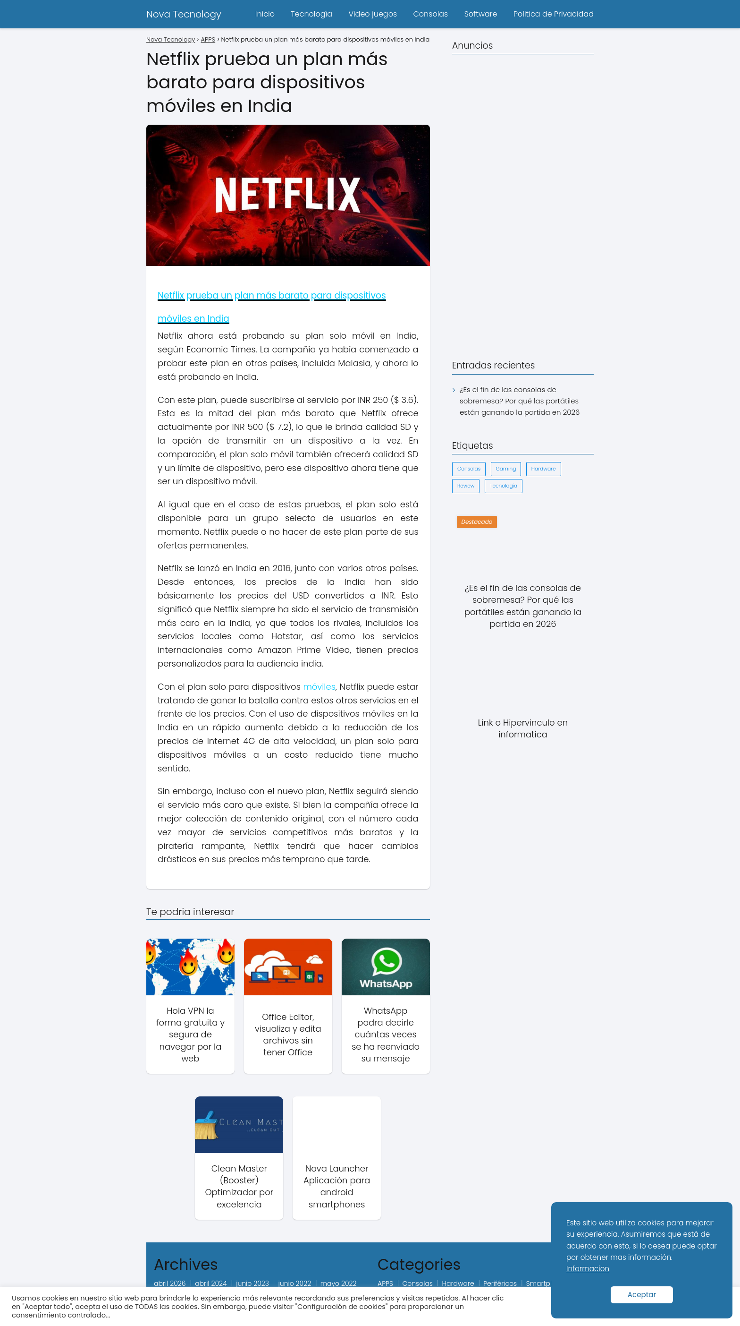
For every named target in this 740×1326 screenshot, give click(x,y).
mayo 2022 (338, 1283)
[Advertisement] (523, 203)
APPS (385, 1283)
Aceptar (642, 1295)
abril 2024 (211, 1283)
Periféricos (500, 1283)
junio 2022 (294, 1283)
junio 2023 (252, 1283)
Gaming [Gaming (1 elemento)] (506, 468)
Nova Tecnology (183, 14)
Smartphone (546, 1283)
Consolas (430, 14)
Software (480, 14)
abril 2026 (170, 1283)
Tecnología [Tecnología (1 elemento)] (503, 485)
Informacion (587, 1269)
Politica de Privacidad (553, 14)
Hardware (458, 1283)
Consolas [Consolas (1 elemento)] (468, 468)
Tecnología (311, 14)
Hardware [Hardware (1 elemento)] (543, 468)
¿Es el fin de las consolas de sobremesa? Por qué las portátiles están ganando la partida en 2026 (520, 401)
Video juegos (372, 14)
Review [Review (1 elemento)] (465, 485)
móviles (319, 687)
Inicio (265, 14)
